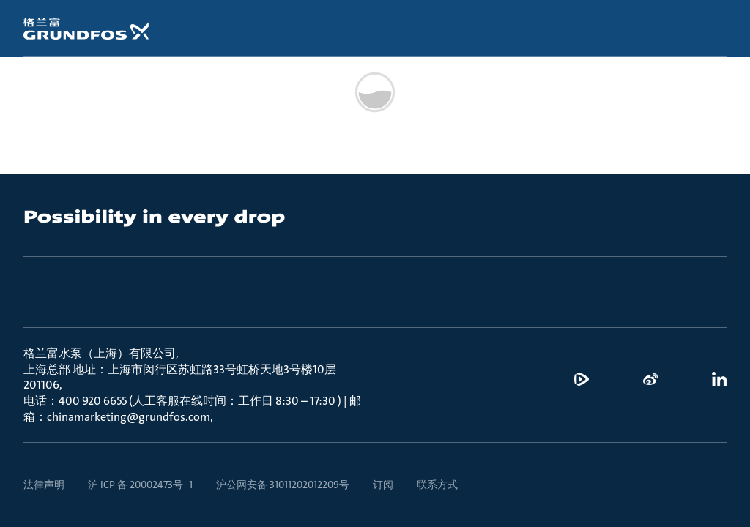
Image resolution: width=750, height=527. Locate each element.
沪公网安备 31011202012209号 (282, 484)
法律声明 (43, 484)
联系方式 (437, 484)
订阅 (383, 484)
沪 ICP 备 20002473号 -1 (140, 484)
